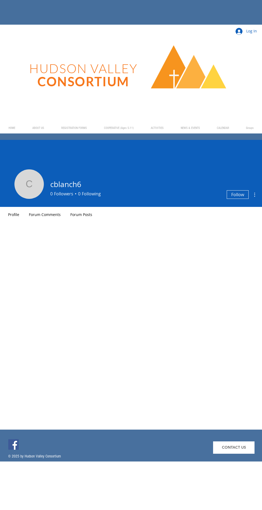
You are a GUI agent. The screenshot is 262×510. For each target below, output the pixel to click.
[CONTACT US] (234, 447)
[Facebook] (13, 444)
